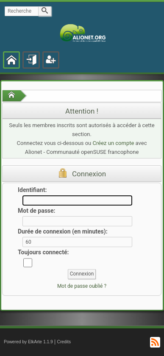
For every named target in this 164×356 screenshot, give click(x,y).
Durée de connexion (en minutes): (63, 231)
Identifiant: (32, 189)
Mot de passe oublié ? (81, 286)
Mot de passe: (37, 210)
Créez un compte (113, 143)
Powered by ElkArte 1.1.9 (28, 341)
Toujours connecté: (43, 252)
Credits (64, 341)
